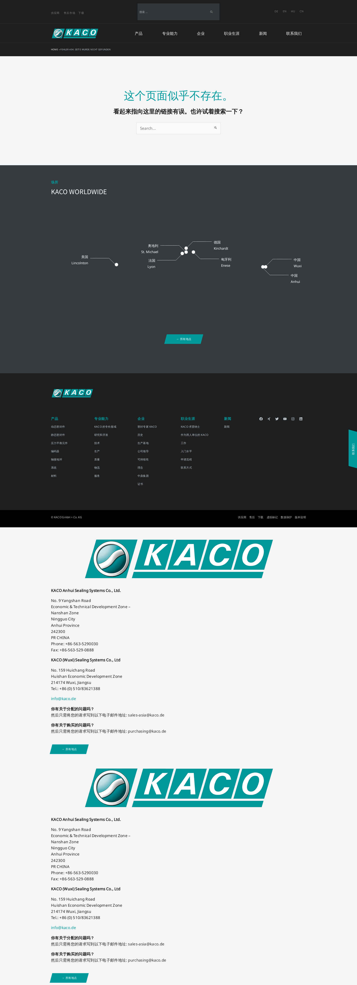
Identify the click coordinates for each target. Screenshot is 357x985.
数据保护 (286, 517)
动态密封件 (58, 427)
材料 (53, 476)
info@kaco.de (63, 698)
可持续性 (143, 459)
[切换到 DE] (276, 11)
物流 (97, 468)
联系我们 (294, 33)
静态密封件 (58, 435)
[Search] (211, 11)
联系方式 (186, 468)
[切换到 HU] (293, 11)
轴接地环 (56, 459)
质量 (97, 459)
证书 (140, 484)
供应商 (55, 13)
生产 (97, 451)
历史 (140, 435)
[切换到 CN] (301, 11)
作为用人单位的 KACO (194, 435)
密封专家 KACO (147, 427)
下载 (81, 13)
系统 (53, 468)
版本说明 (300, 517)
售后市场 (69, 13)
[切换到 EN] (284, 11)
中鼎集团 (143, 476)
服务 (97, 476)
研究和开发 (101, 435)
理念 (140, 468)
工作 (183, 443)
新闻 (227, 427)
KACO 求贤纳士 (190, 427)
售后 (252, 517)
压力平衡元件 (59, 443)
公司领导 (143, 451)
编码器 (55, 451)
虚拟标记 (272, 517)
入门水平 (186, 451)
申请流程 (186, 459)
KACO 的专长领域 (105, 427)
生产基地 (143, 443)
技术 (97, 443)
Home (54, 49)
